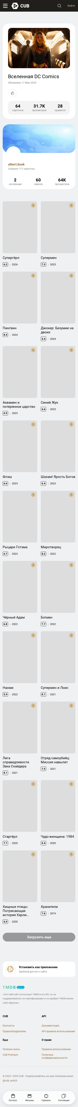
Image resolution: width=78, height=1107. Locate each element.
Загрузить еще (39, 937)
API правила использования (58, 1031)
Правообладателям (14, 1031)
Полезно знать (11, 1049)
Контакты (8, 1025)
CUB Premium (10, 1054)
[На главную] (20, 6)
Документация (50, 1025)
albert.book (16, 164)
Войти (71, 5)
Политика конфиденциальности (54, 1056)
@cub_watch (10, 1080)
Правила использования (56, 1049)
